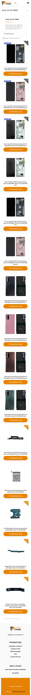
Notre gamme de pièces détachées (15, 669)
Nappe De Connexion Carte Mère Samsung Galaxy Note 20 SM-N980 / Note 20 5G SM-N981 (15, 605)
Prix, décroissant (15, 34)
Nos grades (15, 673)
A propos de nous (15, 657)
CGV (15, 654)
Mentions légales (15, 651)
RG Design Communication (18, 691)
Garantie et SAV (15, 649)
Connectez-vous (15, 74)
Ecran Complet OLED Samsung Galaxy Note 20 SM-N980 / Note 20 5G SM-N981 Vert (15, 183)
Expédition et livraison (15, 646)
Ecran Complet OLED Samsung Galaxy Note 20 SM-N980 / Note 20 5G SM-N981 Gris (15, 223)
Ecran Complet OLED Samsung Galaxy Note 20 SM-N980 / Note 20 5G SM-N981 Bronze (15, 262)
